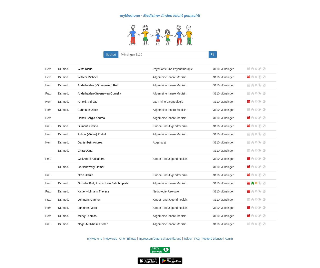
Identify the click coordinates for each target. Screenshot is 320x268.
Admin (229, 238)
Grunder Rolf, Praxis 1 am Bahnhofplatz (103, 183)
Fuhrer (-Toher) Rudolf (92, 134)
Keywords (110, 238)
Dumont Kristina (88, 126)
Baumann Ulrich (88, 109)
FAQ (197, 238)
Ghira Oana (85, 150)
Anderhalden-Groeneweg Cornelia (99, 93)
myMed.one (94, 238)
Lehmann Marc (87, 207)
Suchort (111, 54)
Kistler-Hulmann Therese (93, 191)
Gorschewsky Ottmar (91, 167)
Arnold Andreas (87, 101)
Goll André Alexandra (91, 158)
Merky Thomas (87, 216)
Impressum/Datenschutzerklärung (160, 238)
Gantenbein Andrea (90, 142)
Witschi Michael (88, 77)
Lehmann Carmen (89, 199)
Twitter (187, 238)
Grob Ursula (85, 175)
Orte (122, 238)
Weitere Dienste (212, 238)
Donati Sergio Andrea (91, 118)
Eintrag (131, 238)
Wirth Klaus (85, 69)
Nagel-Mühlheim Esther (93, 224)
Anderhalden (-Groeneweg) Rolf (98, 85)
